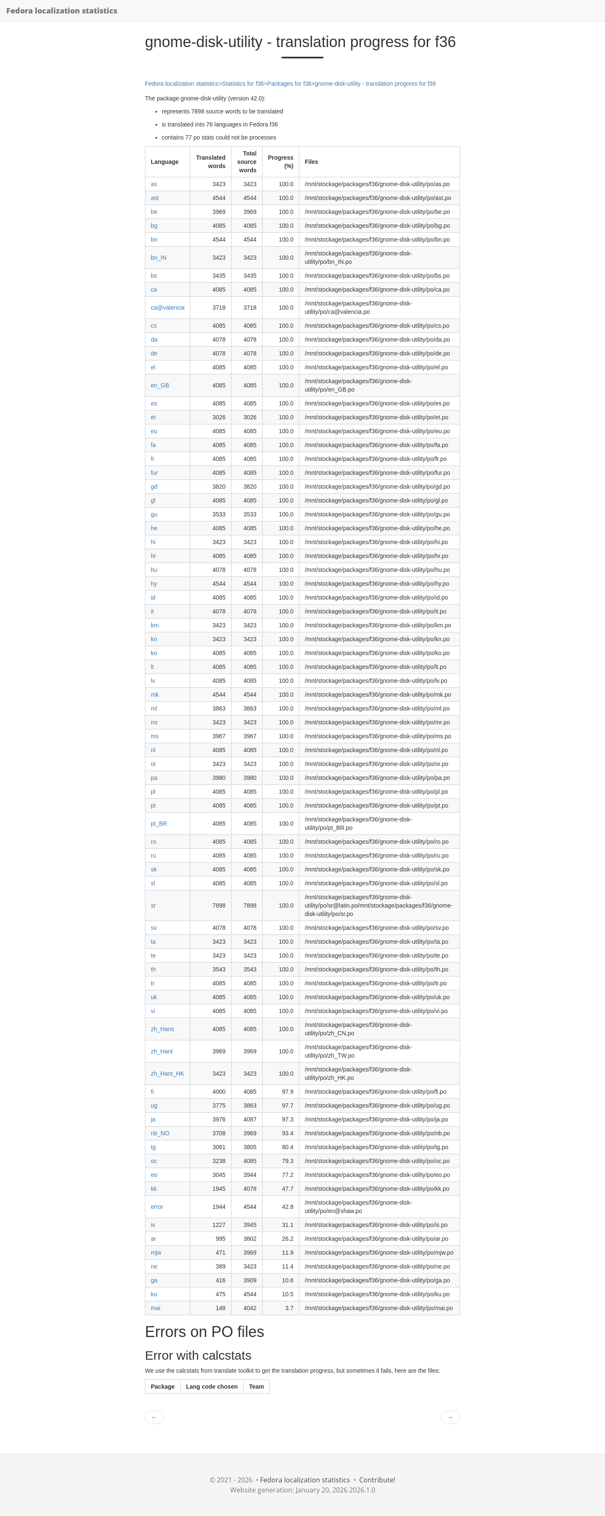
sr (153, 905)
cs (154, 325)
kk (154, 1188)
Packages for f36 (289, 83)
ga (154, 1280)
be (154, 211)
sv (154, 927)
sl (153, 883)
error (157, 1206)
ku (154, 1294)
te (153, 955)
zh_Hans (162, 1029)
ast (155, 198)
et (153, 417)
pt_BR (159, 823)
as (154, 184)
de (154, 353)
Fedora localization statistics (61, 10)
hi (153, 542)
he (154, 528)
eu (154, 431)
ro (153, 841)
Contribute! (377, 1479)
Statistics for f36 (243, 83)
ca (154, 289)
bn (154, 239)
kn (154, 639)
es (154, 403)
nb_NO (160, 1133)
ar (153, 1238)
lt (152, 666)
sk (154, 869)
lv (153, 680)
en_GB (160, 385)
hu (154, 569)
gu (154, 514)
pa (154, 777)
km (155, 625)
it (152, 611)
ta (153, 941)
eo (154, 1174)
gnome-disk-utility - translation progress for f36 (375, 83)
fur (154, 472)
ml (154, 708)
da (154, 339)
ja (153, 1119)
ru (153, 855)
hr (153, 556)
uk (154, 997)
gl (153, 500)
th (153, 969)
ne (154, 1266)
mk (155, 694)
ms (155, 736)
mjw (156, 1252)
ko (154, 653)
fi (152, 1091)
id (153, 597)
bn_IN (158, 257)
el (153, 367)
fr (153, 458)
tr (153, 983)
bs (154, 275)
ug (154, 1105)
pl (153, 791)
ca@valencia (167, 307)
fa (153, 445)
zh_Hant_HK (167, 1073)
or (153, 764)
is (153, 1224)
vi (153, 1011)
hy (154, 583)
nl (153, 750)
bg (154, 225)
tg (153, 1147)
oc (154, 1161)
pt (153, 805)
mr (154, 722)
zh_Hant (162, 1051)
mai (155, 1308)
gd (154, 486)
